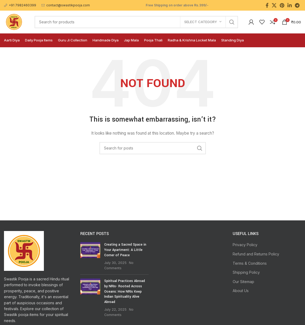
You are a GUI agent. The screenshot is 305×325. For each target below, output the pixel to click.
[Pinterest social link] (282, 5)
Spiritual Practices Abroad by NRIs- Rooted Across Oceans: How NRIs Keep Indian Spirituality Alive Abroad (124, 291)
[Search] (136, 22)
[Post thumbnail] (90, 256)
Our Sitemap (243, 281)
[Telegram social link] (297, 5)
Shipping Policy (246, 272)
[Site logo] (14, 21)
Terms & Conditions (250, 263)
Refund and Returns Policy (256, 254)
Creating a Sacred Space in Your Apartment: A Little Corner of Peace (125, 249)
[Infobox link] (20, 5)
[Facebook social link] (267, 5)
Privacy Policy (245, 244)
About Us (241, 290)
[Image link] (24, 250)
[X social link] (274, 5)
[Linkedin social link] (289, 5)
